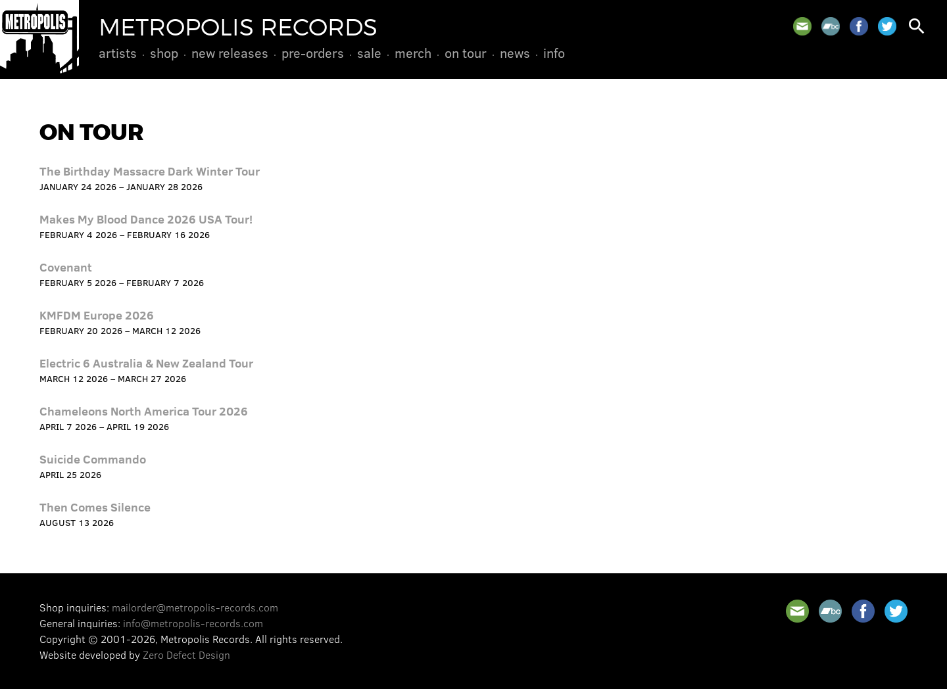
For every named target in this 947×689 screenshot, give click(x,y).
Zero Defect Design (186, 654)
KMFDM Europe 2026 (96, 315)
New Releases (229, 52)
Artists (118, 52)
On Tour (466, 52)
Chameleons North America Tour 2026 (143, 411)
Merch (413, 52)
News (515, 52)
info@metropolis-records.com (193, 623)
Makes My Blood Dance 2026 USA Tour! (146, 219)
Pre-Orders (312, 52)
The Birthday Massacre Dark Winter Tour (149, 171)
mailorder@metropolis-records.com (195, 607)
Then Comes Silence (95, 507)
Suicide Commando (92, 459)
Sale (369, 52)
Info (554, 52)
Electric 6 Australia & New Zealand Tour (146, 363)
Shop (164, 52)
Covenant (65, 267)
